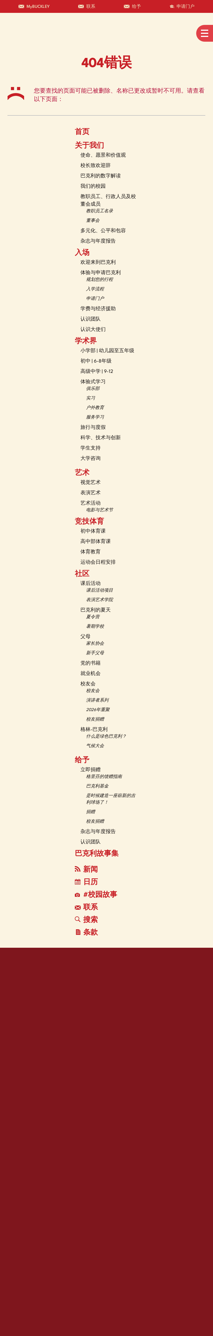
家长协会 (95, 644)
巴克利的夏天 (95, 610)
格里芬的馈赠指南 (104, 777)
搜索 (86, 920)
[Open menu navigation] (204, 33)
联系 (86, 907)
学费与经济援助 (98, 309)
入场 (82, 253)
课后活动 (90, 583)
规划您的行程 (99, 280)
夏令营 (92, 617)
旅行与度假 (93, 427)
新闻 (86, 869)
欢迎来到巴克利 (98, 262)
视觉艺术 (90, 482)
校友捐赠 (95, 720)
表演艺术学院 (99, 600)
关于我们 (89, 146)
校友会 (88, 684)
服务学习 (95, 417)
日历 (86, 882)
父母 (85, 636)
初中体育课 (93, 531)
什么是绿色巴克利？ (106, 737)
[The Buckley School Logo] (27, 33)
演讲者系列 (97, 700)
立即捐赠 (90, 770)
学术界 (86, 341)
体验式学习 (93, 382)
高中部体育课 (95, 541)
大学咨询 (90, 458)
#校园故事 (96, 895)
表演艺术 (90, 493)
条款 (87, 932)
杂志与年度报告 (98, 241)
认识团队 (90, 319)
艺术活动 (90, 503)
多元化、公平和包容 (103, 231)
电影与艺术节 (99, 510)
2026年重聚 (98, 710)
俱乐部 (92, 389)
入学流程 (95, 289)
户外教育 (95, 408)
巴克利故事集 (97, 854)
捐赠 (90, 812)
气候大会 (95, 746)
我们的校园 (93, 186)
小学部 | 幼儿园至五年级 (107, 351)
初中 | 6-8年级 (96, 361)
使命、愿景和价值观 (103, 155)
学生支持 (90, 448)
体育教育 (90, 552)
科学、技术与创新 (100, 438)
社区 (82, 574)
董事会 (92, 221)
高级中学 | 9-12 (96, 371)
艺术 (82, 473)
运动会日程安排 (98, 562)
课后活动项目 (99, 591)
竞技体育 (89, 522)
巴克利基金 (97, 786)
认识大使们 (93, 329)
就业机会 (90, 673)
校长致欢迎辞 (95, 165)
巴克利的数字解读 (100, 176)
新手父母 (95, 653)
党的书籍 (90, 663)
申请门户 (95, 299)
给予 (82, 760)
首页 (82, 132)
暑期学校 (95, 627)
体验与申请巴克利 (100, 273)
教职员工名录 (99, 211)
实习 (90, 398)
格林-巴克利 (94, 729)
